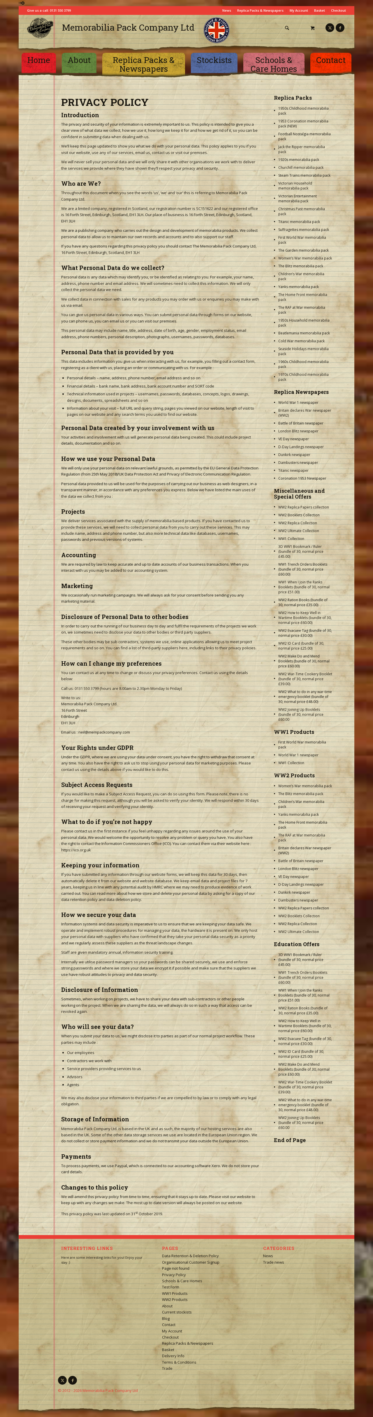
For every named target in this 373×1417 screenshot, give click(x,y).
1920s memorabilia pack (298, 159)
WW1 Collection (291, 538)
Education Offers (296, 944)
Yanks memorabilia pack (298, 286)
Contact (168, 1324)
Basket (319, 10)
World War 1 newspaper (298, 402)
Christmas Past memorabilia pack (301, 211)
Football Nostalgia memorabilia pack (304, 136)
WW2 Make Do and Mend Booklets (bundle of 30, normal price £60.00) (304, 661)
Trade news (273, 1262)
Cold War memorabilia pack (301, 341)
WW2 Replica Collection (297, 522)
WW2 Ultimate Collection (298, 530)
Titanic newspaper (293, 470)
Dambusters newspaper (298, 462)
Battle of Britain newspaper (300, 423)
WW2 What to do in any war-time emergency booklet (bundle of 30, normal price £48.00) (305, 696)
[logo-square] (40, 28)
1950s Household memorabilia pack (304, 323)
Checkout (338, 10)
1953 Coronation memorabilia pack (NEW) (303, 124)
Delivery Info (173, 1355)
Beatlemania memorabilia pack (304, 333)
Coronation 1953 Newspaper (302, 478)
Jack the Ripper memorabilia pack (301, 149)
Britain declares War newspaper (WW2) (304, 413)
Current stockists (177, 1312)
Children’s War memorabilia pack (301, 276)
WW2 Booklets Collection (299, 515)
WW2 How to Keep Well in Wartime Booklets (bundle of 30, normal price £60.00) (305, 617)
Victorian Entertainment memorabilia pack (297, 199)
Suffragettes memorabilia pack (303, 229)
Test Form (170, 1287)
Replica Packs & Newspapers (260, 10)
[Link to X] (330, 27)
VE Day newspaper (293, 438)
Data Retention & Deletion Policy (190, 1255)
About (167, 1306)
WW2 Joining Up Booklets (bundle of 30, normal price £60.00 (300, 714)
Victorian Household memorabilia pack (295, 186)
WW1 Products (294, 731)
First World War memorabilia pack (302, 240)
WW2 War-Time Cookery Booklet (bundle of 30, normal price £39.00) (305, 678)
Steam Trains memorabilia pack (304, 175)
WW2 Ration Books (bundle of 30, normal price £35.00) (303, 602)
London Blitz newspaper (298, 431)
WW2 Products (294, 775)
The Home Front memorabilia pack (302, 297)
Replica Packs (293, 97)
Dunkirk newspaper (294, 454)
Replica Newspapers (301, 391)
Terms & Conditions (179, 1362)
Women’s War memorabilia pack (305, 258)
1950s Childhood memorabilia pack (303, 111)
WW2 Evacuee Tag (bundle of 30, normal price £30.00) (305, 633)
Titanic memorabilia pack (299, 221)
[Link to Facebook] (340, 27)
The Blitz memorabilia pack (300, 266)
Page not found (175, 1268)
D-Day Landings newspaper (301, 446)
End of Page (290, 1140)
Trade (167, 1368)
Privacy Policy (174, 1274)
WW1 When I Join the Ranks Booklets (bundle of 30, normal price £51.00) (304, 587)
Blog (166, 1318)
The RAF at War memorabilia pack (301, 310)
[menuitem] (289, 28)
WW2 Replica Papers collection (303, 507)
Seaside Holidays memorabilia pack (303, 351)
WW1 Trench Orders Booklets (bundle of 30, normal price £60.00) (302, 569)
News (226, 10)
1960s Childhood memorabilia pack (303, 364)
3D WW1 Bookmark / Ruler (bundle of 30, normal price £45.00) (300, 551)
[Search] (287, 28)
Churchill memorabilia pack (300, 167)
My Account (299, 10)
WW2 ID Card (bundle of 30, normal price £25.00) (301, 646)
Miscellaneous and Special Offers (299, 493)
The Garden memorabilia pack (303, 250)
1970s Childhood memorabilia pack (303, 377)
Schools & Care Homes (182, 1280)
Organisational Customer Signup (190, 1262)
